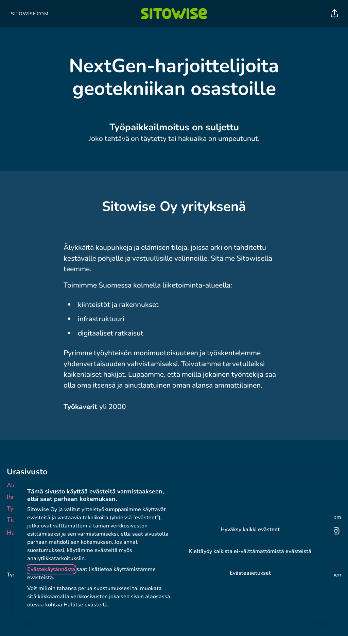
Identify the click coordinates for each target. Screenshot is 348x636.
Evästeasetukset (250, 573)
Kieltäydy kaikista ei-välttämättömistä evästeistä (250, 551)
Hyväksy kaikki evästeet (250, 529)
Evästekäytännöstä (51, 569)
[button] (334, 13)
